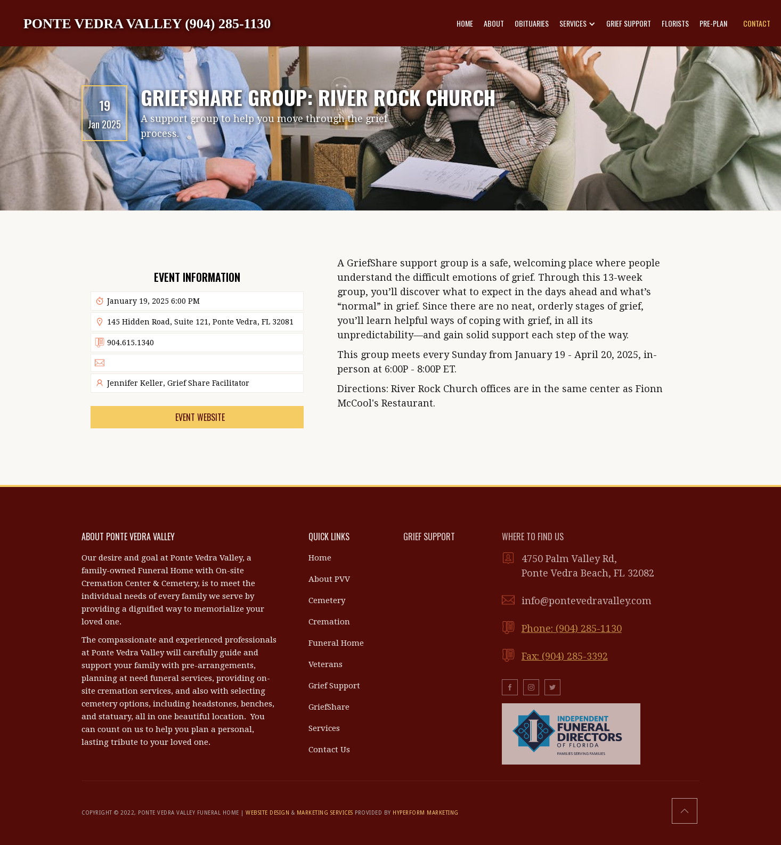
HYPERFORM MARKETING (426, 813)
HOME (465, 23)
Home (319, 558)
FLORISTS (675, 23)
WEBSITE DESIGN (267, 813)
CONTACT (756, 23)
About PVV (329, 579)
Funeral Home (336, 643)
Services (324, 728)
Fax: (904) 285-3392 (565, 656)
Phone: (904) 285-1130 (572, 628)
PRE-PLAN (713, 23)
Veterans (325, 664)
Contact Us (329, 749)
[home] (147, 23)
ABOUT (494, 23)
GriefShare (328, 707)
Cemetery (326, 600)
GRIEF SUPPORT (628, 23)
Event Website (200, 417)
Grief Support (334, 685)
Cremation (329, 622)
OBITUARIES (532, 23)
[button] (577, 23)
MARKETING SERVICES (325, 813)
